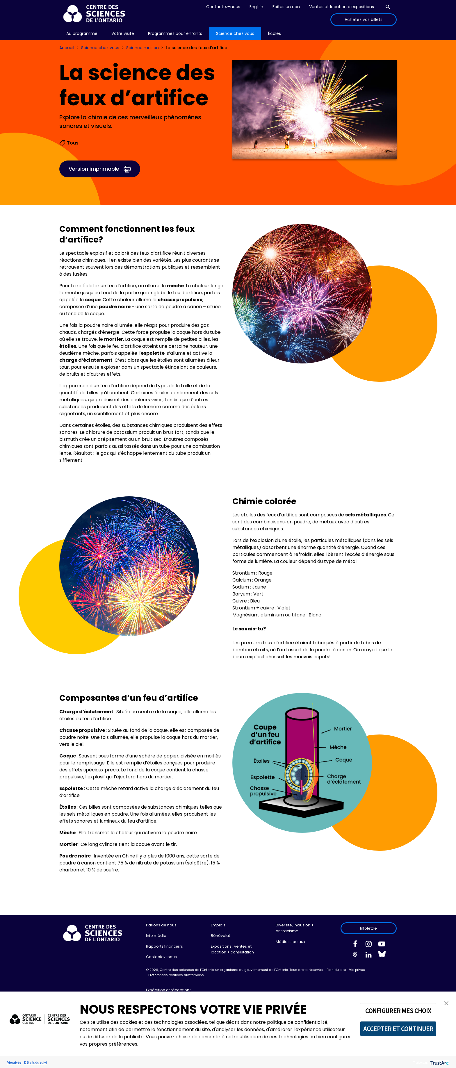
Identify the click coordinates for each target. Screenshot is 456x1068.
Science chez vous (100, 48)
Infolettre (368, 928)
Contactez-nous (223, 7)
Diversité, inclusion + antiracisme (295, 928)
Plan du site (336, 969)
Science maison (142, 48)
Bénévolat (220, 935)
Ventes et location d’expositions (341, 7)
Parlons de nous (161, 925)
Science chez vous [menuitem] (235, 33)
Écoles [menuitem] (274, 33)
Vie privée (357, 969)
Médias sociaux (290, 941)
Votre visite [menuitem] (122, 33)
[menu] (81, 33)
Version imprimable (94, 168)
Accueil (66, 48)
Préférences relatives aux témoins (176, 975)
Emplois (218, 925)
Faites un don (286, 7)
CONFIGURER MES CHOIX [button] (398, 1011)
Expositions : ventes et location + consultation (232, 949)
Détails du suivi (35, 1062)
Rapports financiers (164, 946)
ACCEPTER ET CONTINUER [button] (398, 1029)
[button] (446, 1002)
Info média (156, 935)
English (256, 7)
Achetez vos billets (363, 19)
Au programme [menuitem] (81, 33)
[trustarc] (439, 1062)
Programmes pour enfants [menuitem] (175, 33)
